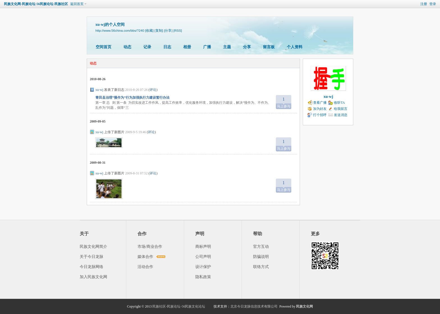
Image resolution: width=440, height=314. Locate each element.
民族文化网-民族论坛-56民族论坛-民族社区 (36, 4)
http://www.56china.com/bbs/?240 (119, 30)
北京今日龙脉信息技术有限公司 (254, 306)
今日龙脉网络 (91, 267)
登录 (432, 4)
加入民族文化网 (93, 277)
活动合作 (145, 267)
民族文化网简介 (93, 246)
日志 (167, 47)
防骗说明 (261, 257)
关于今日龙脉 (91, 257)
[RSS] (177, 30)
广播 (207, 47)
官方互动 (261, 246)
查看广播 (320, 103)
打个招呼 (320, 115)
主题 (227, 47)
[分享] (168, 30)
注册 (423, 4)
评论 (153, 90)
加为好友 (320, 109)
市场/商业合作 (150, 246)
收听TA (339, 103)
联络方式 (261, 267)
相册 (187, 47)
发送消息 (340, 115)
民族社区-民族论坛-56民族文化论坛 (178, 306)
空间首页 (103, 47)
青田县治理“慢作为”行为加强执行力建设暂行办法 (132, 98)
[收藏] (149, 30)
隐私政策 (203, 277)
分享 (247, 47)
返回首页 (77, 4)
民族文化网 (304, 306)
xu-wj (99, 90)
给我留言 (340, 109)
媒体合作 (145, 257)
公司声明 (203, 257)
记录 (147, 47)
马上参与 (283, 101)
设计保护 (203, 267)
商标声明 (203, 246)
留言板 (269, 47)
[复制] (159, 30)
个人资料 (294, 47)
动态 (127, 47)
